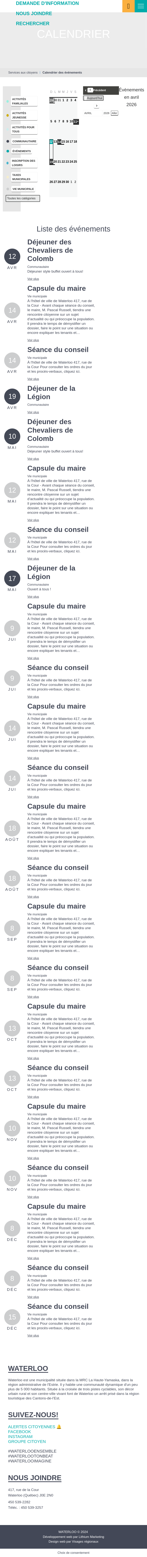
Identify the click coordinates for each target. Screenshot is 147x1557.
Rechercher (32, 23)
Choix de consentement (73, 1552)
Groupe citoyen (27, 1441)
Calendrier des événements (62, 72)
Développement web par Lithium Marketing (73, 1537)
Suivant (92, 106)
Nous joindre (34, 13)
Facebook (19, 1431)
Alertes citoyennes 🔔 (35, 1426)
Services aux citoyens (23, 72)
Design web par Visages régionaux (73, 1541)
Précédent (96, 90)
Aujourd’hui (93, 98)
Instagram (20, 1436)
